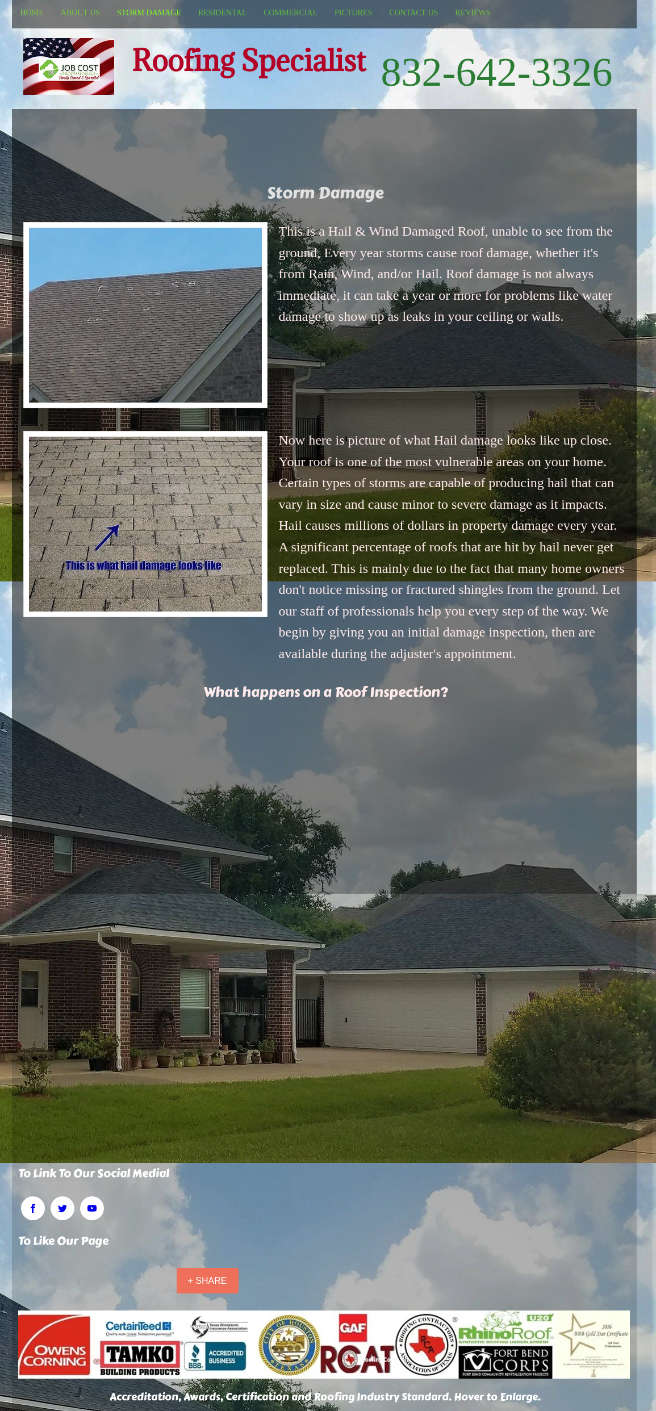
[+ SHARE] (208, 1280)
